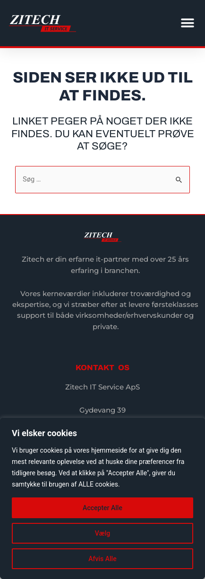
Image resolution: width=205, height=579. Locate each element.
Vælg (102, 533)
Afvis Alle (102, 558)
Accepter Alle (102, 508)
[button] (187, 23)
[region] (102, 498)
